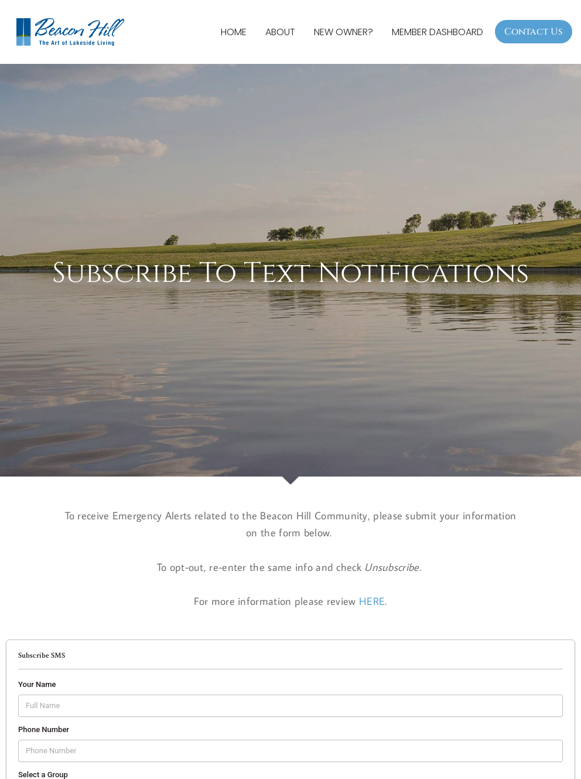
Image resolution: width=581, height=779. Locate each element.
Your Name (37, 685)
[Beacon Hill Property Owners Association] (73, 31)
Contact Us (533, 31)
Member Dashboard (437, 32)
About (280, 32)
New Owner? (343, 32)
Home (234, 32)
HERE (372, 601)
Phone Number (43, 730)
